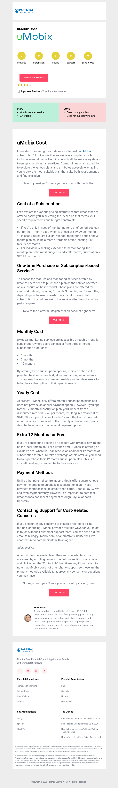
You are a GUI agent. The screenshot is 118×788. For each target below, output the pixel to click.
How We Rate (23, 696)
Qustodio (65, 691)
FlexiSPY (21, 729)
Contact (20, 701)
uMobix (86, 151)
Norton (64, 696)
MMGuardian (67, 701)
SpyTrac (20, 724)
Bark (63, 686)
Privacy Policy (23, 691)
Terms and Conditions (27, 686)
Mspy (19, 718)
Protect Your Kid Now (34, 77)
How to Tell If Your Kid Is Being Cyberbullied (81, 737)
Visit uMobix (59, 192)
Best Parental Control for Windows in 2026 (80, 718)
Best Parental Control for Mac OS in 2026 (80, 724)
